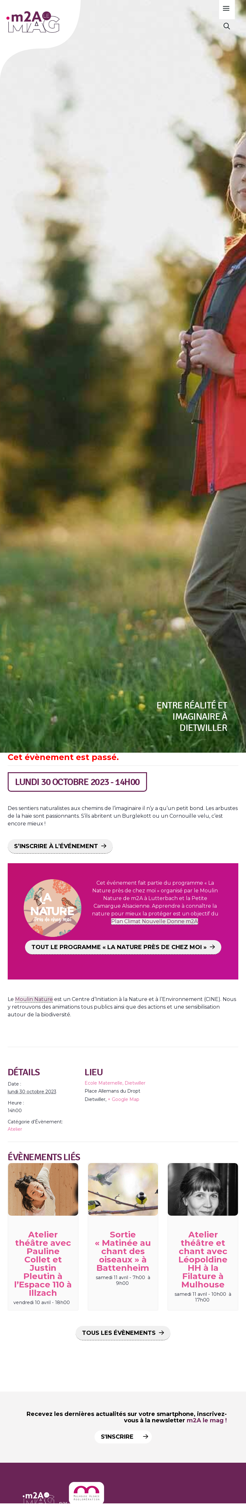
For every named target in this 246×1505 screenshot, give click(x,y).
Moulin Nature (34, 999)
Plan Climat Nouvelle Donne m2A (154, 921)
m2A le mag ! (207, 1420)
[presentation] (43, 1189)
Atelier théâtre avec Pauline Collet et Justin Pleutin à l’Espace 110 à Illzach (43, 1263)
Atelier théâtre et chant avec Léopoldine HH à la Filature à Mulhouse (202, 1259)
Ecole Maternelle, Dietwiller (115, 1083)
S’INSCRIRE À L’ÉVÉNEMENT (56, 846)
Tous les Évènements (119, 1332)
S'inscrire (122, 1436)
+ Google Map (123, 1099)
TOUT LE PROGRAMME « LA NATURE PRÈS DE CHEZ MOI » (119, 947)
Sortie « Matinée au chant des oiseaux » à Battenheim (123, 1251)
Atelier (15, 1129)
